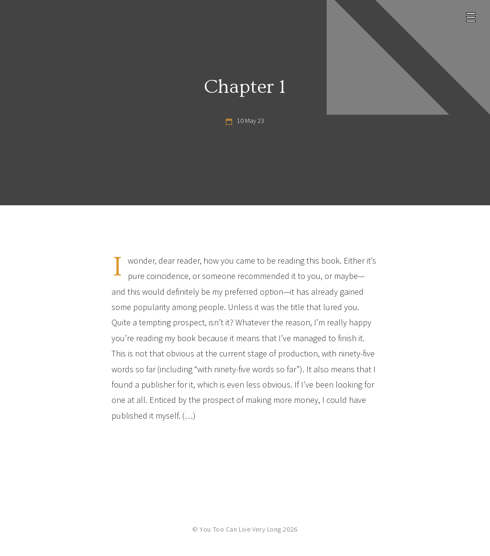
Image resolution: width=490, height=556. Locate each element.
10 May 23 (250, 120)
